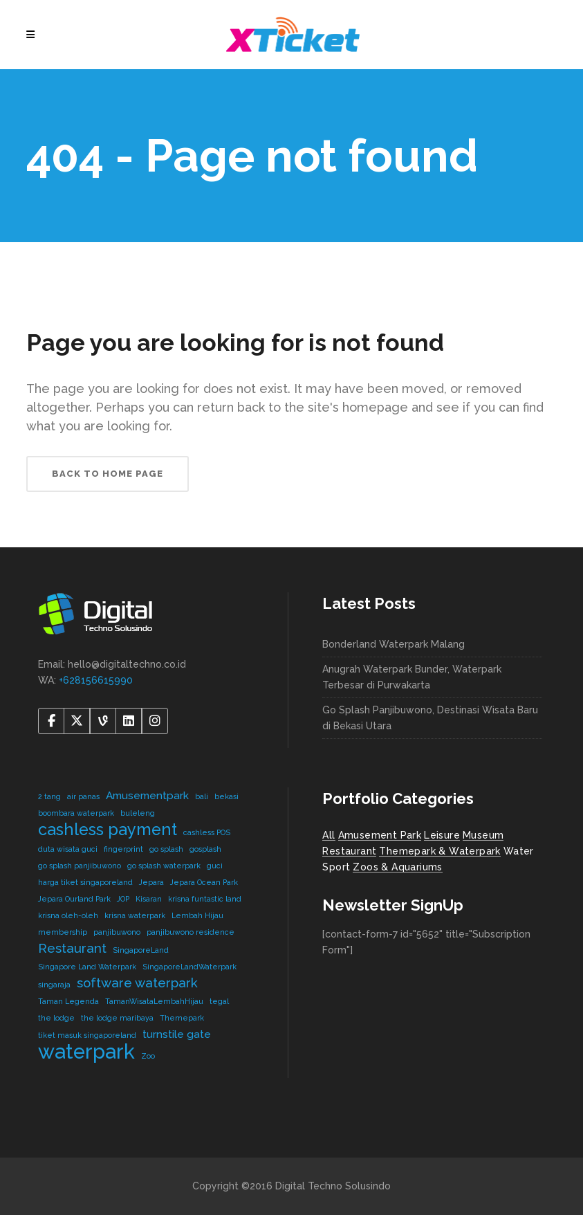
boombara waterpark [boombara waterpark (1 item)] (76, 813)
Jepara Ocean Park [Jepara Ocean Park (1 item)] (204, 882)
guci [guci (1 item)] (215, 865)
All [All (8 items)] (328, 835)
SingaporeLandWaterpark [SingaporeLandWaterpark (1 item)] (189, 966)
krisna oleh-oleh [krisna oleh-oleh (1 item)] (68, 915)
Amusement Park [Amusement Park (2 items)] (380, 835)
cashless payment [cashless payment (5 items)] (107, 829)
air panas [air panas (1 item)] (83, 796)
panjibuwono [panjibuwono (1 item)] (116, 932)
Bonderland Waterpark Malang (393, 644)
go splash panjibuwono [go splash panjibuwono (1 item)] (79, 865)
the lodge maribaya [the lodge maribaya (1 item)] (117, 1018)
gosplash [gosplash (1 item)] (205, 849)
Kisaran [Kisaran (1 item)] (149, 899)
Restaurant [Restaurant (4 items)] (349, 851)
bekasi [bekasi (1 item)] (226, 796)
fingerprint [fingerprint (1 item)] (123, 849)
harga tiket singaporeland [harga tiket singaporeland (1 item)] (85, 882)
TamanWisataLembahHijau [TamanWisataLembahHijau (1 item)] (154, 1001)
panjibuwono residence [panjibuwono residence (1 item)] (190, 932)
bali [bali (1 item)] (201, 796)
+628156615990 (96, 680)
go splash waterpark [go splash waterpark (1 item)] (164, 865)
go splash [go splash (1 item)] (166, 849)
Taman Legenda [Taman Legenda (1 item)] (68, 1001)
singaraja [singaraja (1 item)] (54, 984)
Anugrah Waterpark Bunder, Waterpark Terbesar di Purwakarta (411, 677)
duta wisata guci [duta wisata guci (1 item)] (68, 849)
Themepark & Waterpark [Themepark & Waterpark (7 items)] (439, 851)
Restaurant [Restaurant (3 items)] (72, 948)
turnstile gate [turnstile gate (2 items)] (176, 1034)
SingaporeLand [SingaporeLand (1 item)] (141, 950)
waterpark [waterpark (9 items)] (86, 1051)
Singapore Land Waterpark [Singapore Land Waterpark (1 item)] (87, 966)
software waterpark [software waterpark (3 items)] (137, 982)
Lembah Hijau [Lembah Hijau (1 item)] (197, 915)
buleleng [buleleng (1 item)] (137, 813)
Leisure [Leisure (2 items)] (442, 835)
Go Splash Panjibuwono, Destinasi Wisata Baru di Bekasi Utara (430, 717)
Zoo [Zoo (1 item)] (148, 1056)
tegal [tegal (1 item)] (219, 1001)
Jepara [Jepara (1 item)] (151, 882)
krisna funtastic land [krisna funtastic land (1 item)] (204, 899)
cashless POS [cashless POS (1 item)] (206, 832)
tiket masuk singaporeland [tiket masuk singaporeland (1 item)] (87, 1035)
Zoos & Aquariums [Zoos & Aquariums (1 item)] (397, 867)
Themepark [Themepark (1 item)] (182, 1018)
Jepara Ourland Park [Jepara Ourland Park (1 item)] (74, 899)
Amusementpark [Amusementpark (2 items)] (147, 795)
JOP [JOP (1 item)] (123, 899)
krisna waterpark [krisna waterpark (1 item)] (134, 915)
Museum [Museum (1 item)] (483, 835)
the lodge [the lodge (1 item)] (56, 1018)
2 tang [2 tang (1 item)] (49, 796)
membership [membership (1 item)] (62, 932)
